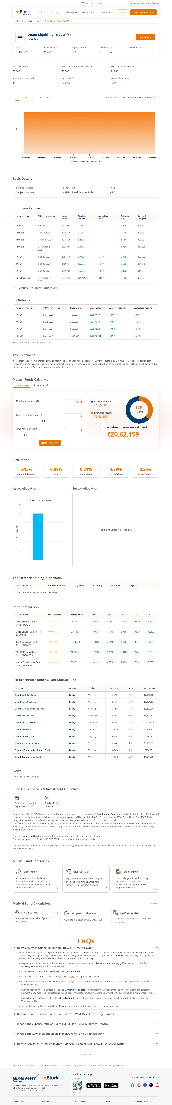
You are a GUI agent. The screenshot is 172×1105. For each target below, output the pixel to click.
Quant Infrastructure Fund (27, 743)
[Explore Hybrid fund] (106, 888)
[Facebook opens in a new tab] (132, 1085)
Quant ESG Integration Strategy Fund (32, 750)
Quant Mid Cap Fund (24, 715)
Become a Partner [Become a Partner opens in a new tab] (150, 3)
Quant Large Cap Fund (25, 702)
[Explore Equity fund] (156, 888)
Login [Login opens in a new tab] (122, 12)
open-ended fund (30, 836)
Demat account (103, 963)
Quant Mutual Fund (106, 814)
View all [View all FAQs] (86, 1054)
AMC (39, 21)
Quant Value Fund (23, 729)
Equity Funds (130, 871)
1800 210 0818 (19, 1090)
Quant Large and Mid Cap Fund (29, 708)
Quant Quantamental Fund (28, 757)
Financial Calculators (142, 1101)
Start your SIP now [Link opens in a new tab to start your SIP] (50, 442)
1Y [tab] (33, 97)
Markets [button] (86, 12)
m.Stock (119, 955)
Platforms (102, 12)
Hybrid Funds (81, 871)
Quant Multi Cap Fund (25, 695)
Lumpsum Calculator (75, 989)
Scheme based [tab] (41, 385)
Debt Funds (30, 871)
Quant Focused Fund (24, 736)
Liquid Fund (33, 39)
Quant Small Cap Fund (25, 722)
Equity (72, 695)
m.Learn (134, 3)
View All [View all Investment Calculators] (155, 903)
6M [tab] (25, 97)
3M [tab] (17, 97)
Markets (106, 1101)
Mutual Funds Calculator (31, 379)
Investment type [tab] (21, 385)
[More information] (72, 78)
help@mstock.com (35, 1090)
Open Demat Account (143, 12)
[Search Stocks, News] (105, 3)
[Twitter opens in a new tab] (151, 1085)
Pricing (55, 12)
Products (46, 1101)
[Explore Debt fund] (56, 888)
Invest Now (145, 37)
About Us (41, 12)
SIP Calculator (66, 998)
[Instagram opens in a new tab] (139, 1085)
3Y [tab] (41, 97)
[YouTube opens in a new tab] (157, 1085)
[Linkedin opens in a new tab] (145, 1085)
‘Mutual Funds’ (74, 971)
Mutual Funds (26, 21)
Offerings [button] (69, 12)
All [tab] (48, 97)
